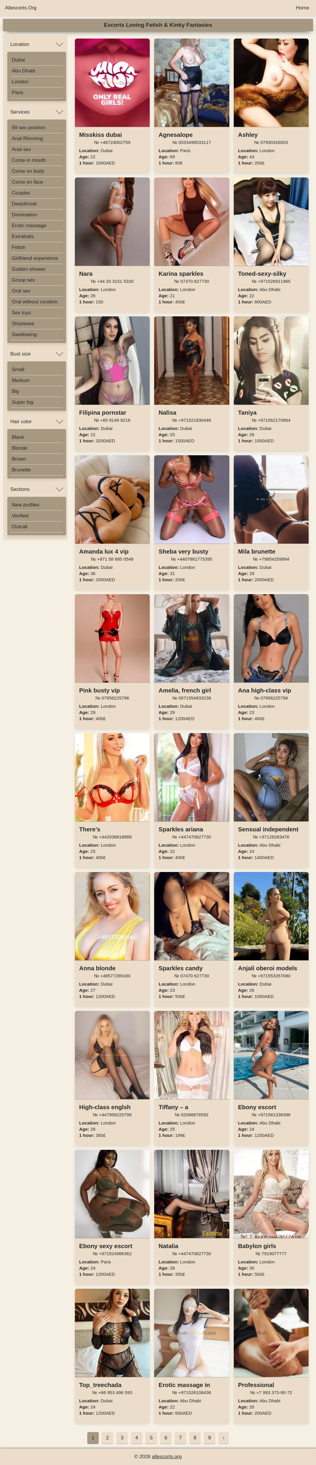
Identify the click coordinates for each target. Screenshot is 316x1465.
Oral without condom (35, 302)
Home (302, 8)
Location (19, 44)
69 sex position (28, 127)
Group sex (23, 280)
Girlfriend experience (35, 258)
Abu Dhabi (23, 71)
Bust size (20, 354)
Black (18, 437)
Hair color (21, 421)
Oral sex (21, 291)
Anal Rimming (27, 138)
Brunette (21, 470)
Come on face (27, 182)
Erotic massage (29, 225)
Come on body (28, 171)
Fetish (18, 247)
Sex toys (21, 312)
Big (15, 391)
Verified (20, 516)
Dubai (18, 60)
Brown (19, 459)
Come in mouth (29, 160)
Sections (19, 489)
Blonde (19, 448)
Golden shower (28, 269)
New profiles (26, 505)
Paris (17, 92)
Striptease (23, 323)
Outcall (19, 526)
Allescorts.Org (21, 8)
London (20, 81)
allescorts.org (167, 1456)
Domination (24, 214)
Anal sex (21, 149)
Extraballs (23, 236)
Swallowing (24, 334)
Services (19, 112)
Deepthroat (24, 204)
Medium (20, 380)
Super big (22, 402)
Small (18, 369)
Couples (21, 193)
